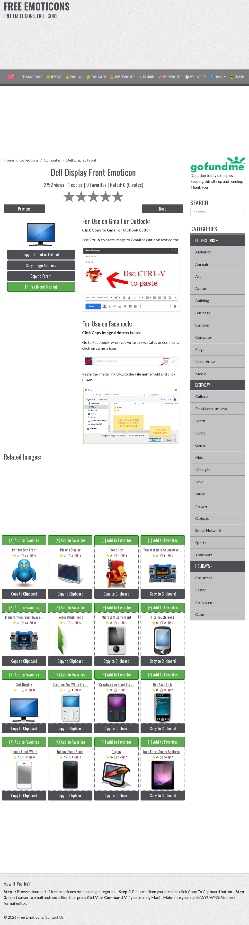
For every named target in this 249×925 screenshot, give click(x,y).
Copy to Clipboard (24, 594)
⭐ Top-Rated (96, 76)
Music (200, 493)
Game (200, 445)
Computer (52, 160)
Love (199, 481)
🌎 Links (216, 76)
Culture (201, 396)
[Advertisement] (168, 34)
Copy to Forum (41, 276)
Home (9, 160)
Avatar (200, 288)
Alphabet (203, 252)
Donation (198, 175)
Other (200, 614)
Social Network (208, 530)
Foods (200, 420)
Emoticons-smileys (211, 408)
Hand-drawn (205, 361)
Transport (203, 554)
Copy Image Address (41, 265)
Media (200, 373)
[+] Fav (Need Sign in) (41, 287)
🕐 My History (195, 76)
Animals (202, 264)
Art (198, 276)
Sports (200, 542)
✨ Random (146, 76)
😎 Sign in (237, 76)
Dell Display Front (81, 160)
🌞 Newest (54, 76)
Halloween (204, 602)
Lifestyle (202, 469)
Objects (202, 518)
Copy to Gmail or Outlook (41, 255)
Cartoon (202, 325)
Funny (200, 433)
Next (162, 209)
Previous (24, 209)
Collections (28, 160)
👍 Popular (73, 76)
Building (202, 300)
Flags (199, 349)
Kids (199, 457)
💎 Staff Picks (31, 76)
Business (202, 312)
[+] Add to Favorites (24, 540)
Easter (200, 590)
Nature (201, 506)
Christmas (203, 577)
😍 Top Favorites (122, 76)
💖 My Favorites (169, 76)
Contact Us (54, 917)
